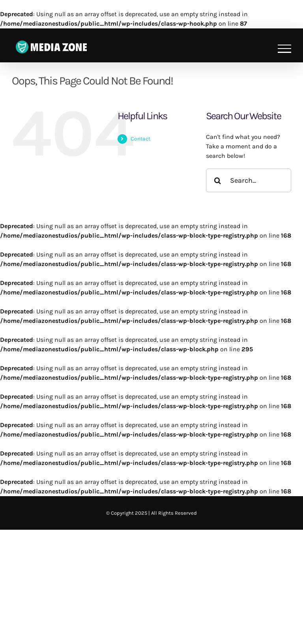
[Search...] (248, 180)
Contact (140, 138)
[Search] (218, 180)
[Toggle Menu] (284, 49)
